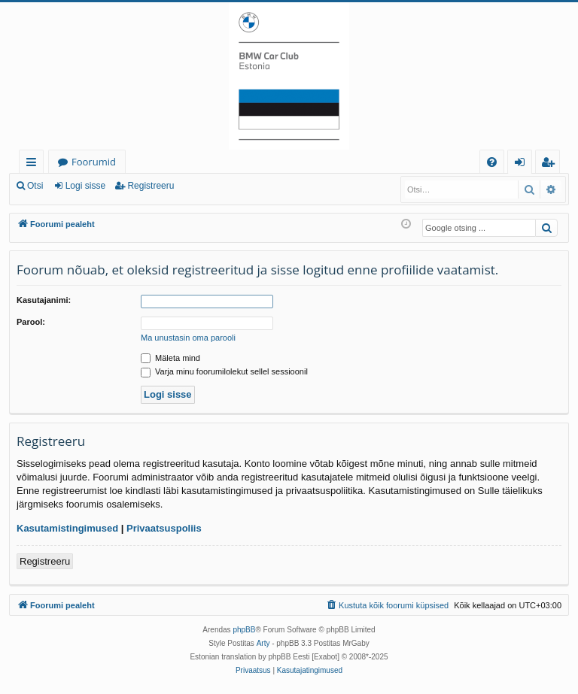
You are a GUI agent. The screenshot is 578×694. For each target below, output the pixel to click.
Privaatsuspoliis (164, 528)
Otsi (35, 185)
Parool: (31, 321)
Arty (263, 643)
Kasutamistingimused (67, 528)
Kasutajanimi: (44, 300)
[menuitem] (491, 162)
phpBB (244, 630)
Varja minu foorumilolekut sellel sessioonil (224, 371)
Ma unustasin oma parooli (188, 337)
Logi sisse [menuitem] (522, 164)
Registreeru (150, 185)
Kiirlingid (34, 164)
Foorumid (93, 161)
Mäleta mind (170, 357)
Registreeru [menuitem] (551, 164)
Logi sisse (85, 185)
